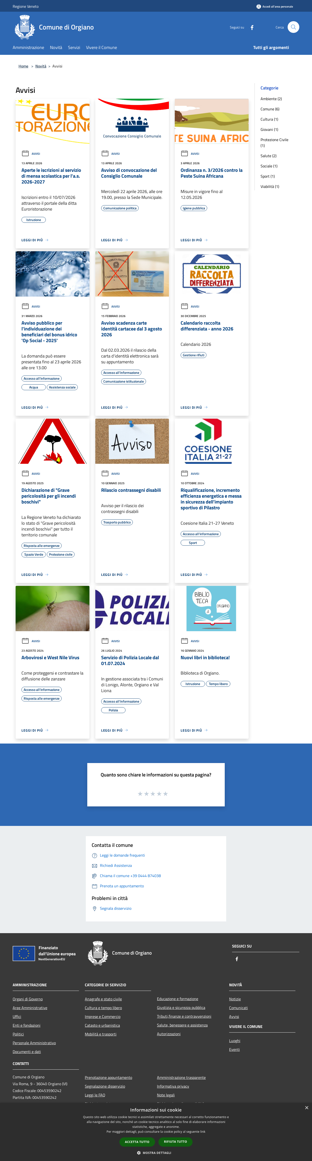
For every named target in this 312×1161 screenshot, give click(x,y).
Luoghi (234, 1041)
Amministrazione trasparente (181, 1077)
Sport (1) (268, 176)
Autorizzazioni (169, 1034)
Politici (18, 1034)
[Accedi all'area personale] (274, 6)
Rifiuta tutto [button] (175, 1142)
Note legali (166, 1095)
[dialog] (156, 1132)
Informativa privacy (173, 1086)
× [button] (306, 1108)
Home (23, 66)
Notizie (235, 999)
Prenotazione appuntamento (108, 1077)
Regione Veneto (26, 6)
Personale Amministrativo (34, 1043)
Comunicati (238, 1008)
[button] (156, 1152)
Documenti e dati (27, 1052)
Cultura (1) (269, 119)
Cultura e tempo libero (103, 1008)
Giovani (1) (269, 129)
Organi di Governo (28, 999)
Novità (40, 66)
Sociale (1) (269, 166)
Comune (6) (270, 109)
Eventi (234, 1049)
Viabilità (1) (270, 186)
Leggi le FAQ (95, 1095)
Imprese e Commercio (102, 1016)
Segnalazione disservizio (105, 1086)
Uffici (17, 1016)
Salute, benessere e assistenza (182, 1025)
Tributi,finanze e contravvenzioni (184, 1016)
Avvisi (30, 153)
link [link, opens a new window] (202, 1132)
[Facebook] (250, 27)
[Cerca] (293, 27)
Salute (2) (268, 156)
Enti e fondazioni (26, 1025)
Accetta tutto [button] (137, 1142)
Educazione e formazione (177, 999)
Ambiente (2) (271, 99)
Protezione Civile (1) (274, 142)
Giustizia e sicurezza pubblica (181, 1007)
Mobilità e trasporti (101, 1034)
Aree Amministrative (30, 1008)
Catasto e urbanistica (102, 1025)
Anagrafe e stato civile (103, 999)
